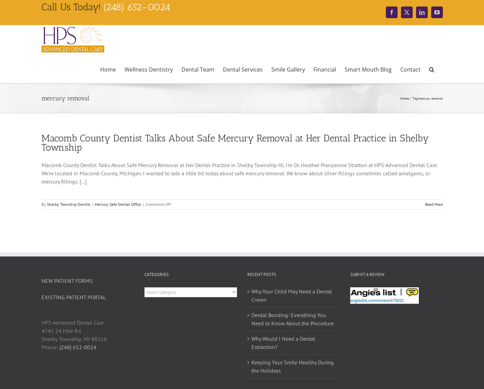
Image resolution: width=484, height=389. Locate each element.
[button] (431, 68)
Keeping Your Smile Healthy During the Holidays (292, 366)
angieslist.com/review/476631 (377, 300)
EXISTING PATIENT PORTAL (74, 297)
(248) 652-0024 (77, 347)
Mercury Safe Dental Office (118, 204)
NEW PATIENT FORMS (67, 280)
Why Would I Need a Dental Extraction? (283, 342)
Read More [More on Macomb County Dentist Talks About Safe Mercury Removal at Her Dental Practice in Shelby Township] (434, 204)
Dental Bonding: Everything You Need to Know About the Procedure (292, 319)
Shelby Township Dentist (68, 204)
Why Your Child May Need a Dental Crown (291, 295)
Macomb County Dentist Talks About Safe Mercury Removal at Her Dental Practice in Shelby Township (235, 143)
